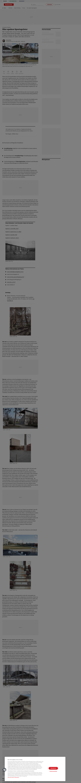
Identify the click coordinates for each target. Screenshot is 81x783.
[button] (4, 770)
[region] (35, 769)
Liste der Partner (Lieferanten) (13, 777)
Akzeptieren (53, 768)
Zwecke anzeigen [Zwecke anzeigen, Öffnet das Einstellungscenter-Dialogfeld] (53, 771)
